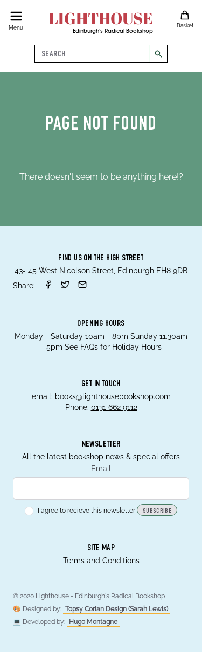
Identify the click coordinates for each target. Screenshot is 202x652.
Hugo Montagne (93, 622)
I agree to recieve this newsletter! (81, 510)
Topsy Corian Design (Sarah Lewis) (116, 609)
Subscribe (157, 511)
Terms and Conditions (101, 560)
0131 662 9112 (114, 407)
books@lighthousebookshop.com (113, 396)
